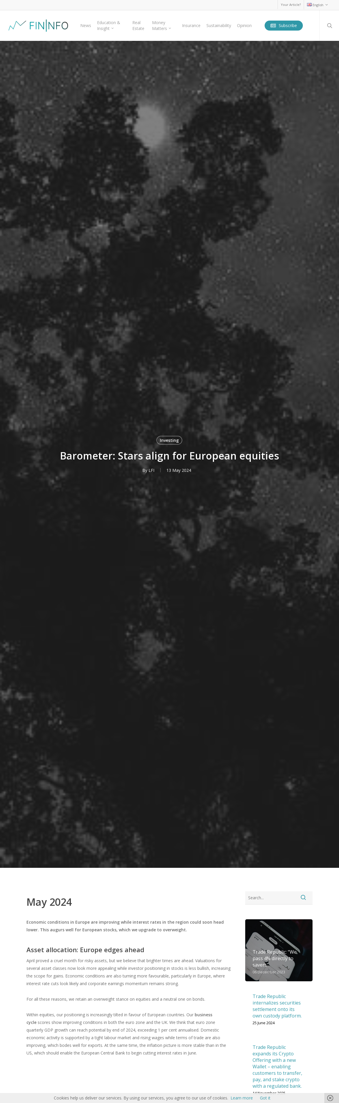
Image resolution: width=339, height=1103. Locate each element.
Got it (265, 1098)
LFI (151, 470)
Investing (169, 440)
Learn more (242, 1098)
